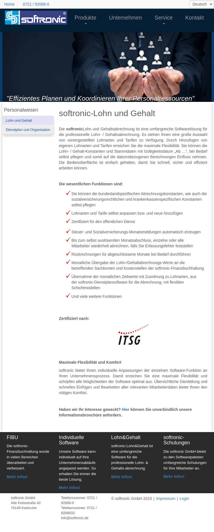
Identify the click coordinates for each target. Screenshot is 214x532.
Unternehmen (125, 18)
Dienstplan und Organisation (28, 130)
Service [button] (164, 19)
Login (184, 498)
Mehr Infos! (17, 477)
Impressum (165, 498)
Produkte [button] (85, 19)
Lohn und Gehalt (19, 121)
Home (9, 4)
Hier (125, 409)
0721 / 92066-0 (36, 4)
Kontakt (194, 18)
